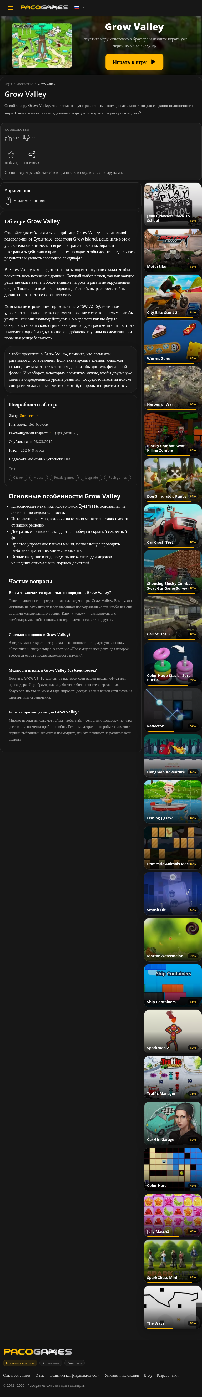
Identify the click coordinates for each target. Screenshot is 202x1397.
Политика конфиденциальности (74, 1375)
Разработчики (168, 1375)
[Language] (80, 7)
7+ (51, 432)
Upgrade (91, 477)
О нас (40, 1375)
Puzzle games (64, 477)
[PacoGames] (38, 1353)
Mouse (39, 477)
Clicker (18, 477)
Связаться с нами (16, 1375)
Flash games (117, 477)
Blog (148, 1375)
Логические (29, 415)
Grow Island (85, 239)
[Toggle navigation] (10, 8)
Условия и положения (122, 1375)
